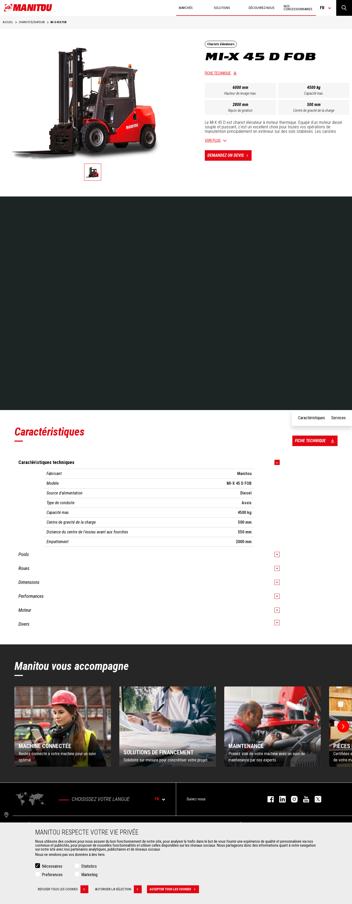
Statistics (89, 866)
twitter (315, 799)
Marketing (89, 874)
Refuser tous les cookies (63, 889)
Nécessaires (52, 866)
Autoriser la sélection (118, 889)
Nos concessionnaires (298, 7)
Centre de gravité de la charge (313, 110)
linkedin (280, 799)
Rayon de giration (240, 110)
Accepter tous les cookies (174, 889)
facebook (268, 799)
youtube (303, 799)
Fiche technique (218, 73)
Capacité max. (314, 93)
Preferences (52, 874)
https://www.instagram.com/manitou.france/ (292, 799)
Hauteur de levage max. (240, 93)
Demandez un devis (229, 155)
